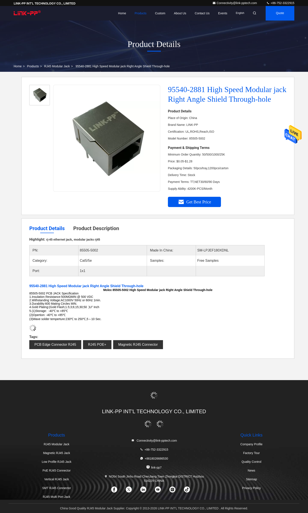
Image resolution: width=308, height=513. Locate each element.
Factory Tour (251, 453)
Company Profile (251, 444)
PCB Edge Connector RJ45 (55, 344)
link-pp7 (153, 467)
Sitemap (251, 479)
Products (140, 13)
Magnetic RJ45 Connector (138, 344)
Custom (160, 13)
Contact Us (202, 13)
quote (280, 13)
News (251, 470)
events (222, 13)
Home (122, 13)
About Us (180, 13)
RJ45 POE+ (97, 344)
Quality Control (251, 461)
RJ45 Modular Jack (57, 66)
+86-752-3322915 (280, 3)
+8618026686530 (154, 458)
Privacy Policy (251, 488)
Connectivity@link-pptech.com (235, 3)
